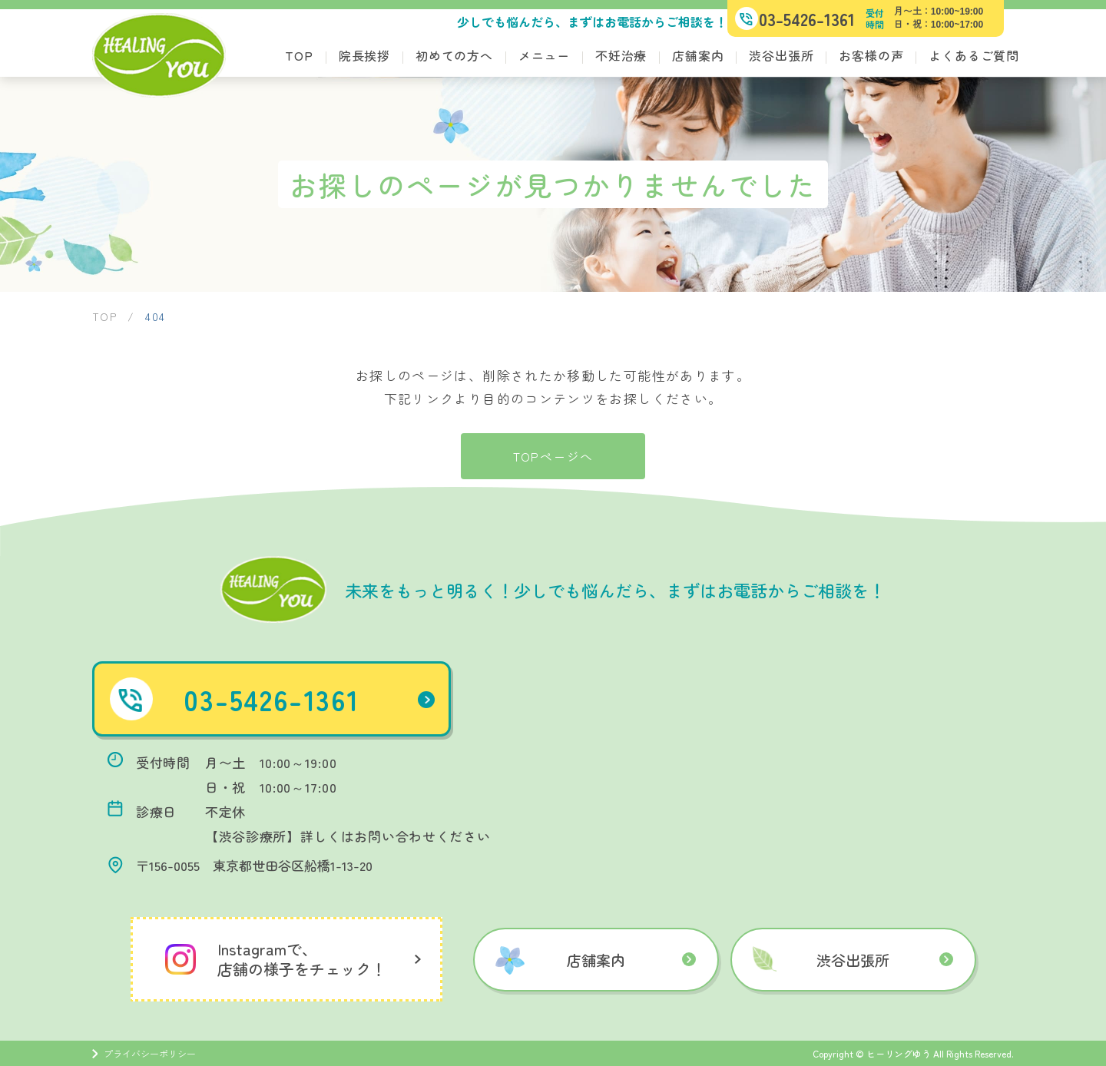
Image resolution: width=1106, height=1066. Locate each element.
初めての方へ (454, 55)
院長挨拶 (364, 55)
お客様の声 (871, 55)
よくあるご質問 (974, 55)
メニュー (544, 55)
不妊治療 (621, 55)
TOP (299, 55)
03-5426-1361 (317, 699)
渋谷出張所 (781, 55)
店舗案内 (698, 55)
